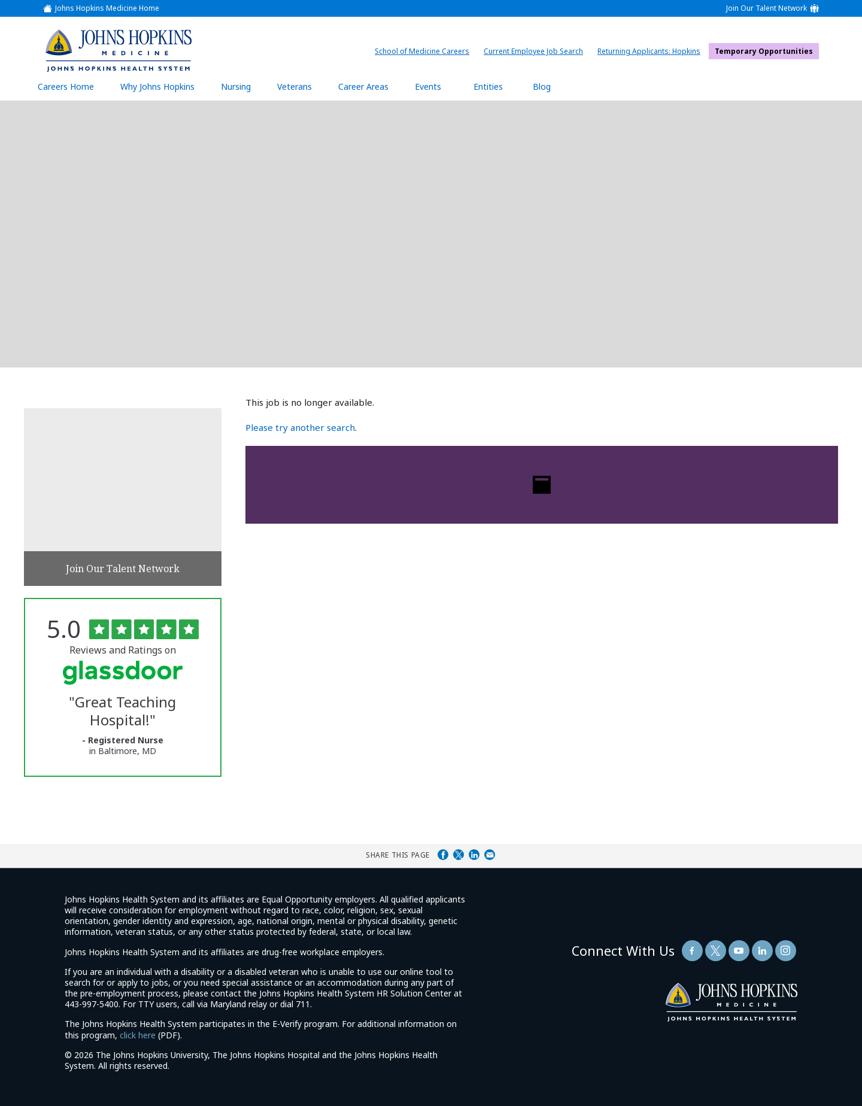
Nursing (242, 86)
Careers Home (66, 86)
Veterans (294, 86)
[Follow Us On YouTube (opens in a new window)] (739, 950)
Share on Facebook (443, 854)
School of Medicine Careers (425, 51)
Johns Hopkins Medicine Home (107, 8)
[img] (118, 50)
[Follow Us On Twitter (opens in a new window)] (715, 950)
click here (138, 1035)
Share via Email (489, 854)
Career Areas (363, 86)
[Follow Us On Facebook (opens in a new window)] (692, 950)
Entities (497, 86)
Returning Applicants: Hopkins (651, 51)
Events (428, 86)
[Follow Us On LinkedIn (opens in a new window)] (762, 950)
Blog (542, 86)
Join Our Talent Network (766, 8)
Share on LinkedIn (474, 854)
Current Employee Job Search (536, 51)
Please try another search (300, 427)
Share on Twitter (458, 854)
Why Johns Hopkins (157, 86)
